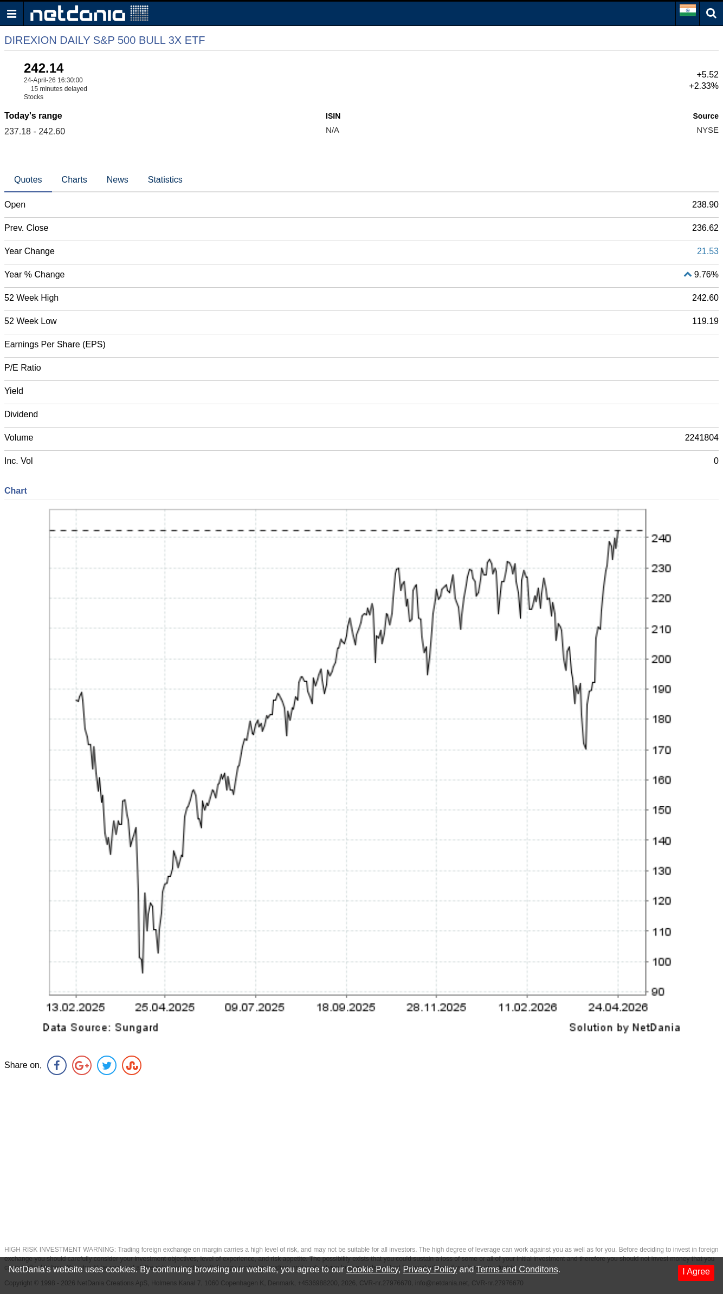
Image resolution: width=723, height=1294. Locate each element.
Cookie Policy (372, 1269)
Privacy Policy (430, 1269)
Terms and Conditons (517, 1269)
